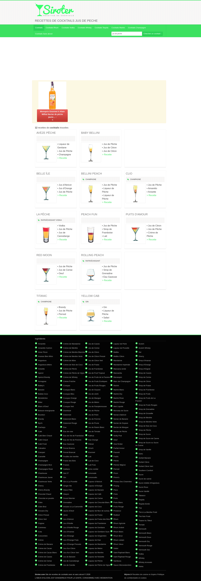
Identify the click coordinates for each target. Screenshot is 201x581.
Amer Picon (42, 352)
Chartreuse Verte (45, 482)
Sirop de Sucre (145, 434)
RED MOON (44, 255)
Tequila (141, 500)
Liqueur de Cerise (95, 498)
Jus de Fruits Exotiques (97, 381)
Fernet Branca (69, 448)
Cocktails (39, 28)
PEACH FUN (89, 214)
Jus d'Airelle (68, 523)
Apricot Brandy (44, 377)
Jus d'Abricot (68, 519)
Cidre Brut (42, 507)
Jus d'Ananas (68, 532)
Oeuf (115, 440)
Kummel (91, 452)
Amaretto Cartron (45, 348)
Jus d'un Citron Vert (71, 552)
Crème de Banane (45, 544)
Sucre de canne (145, 479)
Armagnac (42, 381)
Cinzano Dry (43, 511)
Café (40, 431)
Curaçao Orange (70, 398)
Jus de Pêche (93, 411)
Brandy (41, 419)
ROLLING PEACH (92, 255)
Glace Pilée (67, 490)
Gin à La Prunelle (70, 482)
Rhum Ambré (118, 527)
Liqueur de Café (94, 494)
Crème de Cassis (45, 557)
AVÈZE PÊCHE (46, 132)
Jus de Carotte (69, 565)
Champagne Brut (45, 465)
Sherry (141, 356)
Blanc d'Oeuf (43, 406)
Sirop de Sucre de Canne (149, 438)
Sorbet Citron (144, 462)
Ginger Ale (67, 486)
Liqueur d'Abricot (95, 482)
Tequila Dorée (144, 504)
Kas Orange (93, 440)
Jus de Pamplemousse (97, 406)
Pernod (116, 469)
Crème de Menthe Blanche (74, 352)
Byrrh (40, 423)
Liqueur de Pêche (95, 561)
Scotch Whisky (144, 348)
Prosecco (117, 511)
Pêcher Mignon (119, 465)
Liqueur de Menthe (95, 552)
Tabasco (142, 495)
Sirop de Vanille (145, 450)
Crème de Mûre (69, 360)
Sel (140, 352)
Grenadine (67, 502)
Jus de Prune (93, 423)
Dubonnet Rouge (70, 423)
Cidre (40, 502)
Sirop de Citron (145, 381)
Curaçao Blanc (69, 390)
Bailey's (41, 386)
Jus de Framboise (95, 369)
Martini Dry (117, 394)
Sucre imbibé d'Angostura (149, 483)
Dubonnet (67, 415)
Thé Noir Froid (144, 516)
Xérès (141, 566)
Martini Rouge (119, 402)
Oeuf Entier (118, 444)
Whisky (141, 558)
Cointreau (42, 527)
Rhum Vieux (118, 544)
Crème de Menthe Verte (72, 356)
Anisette (41, 369)
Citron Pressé (43, 515)
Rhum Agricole (119, 523)
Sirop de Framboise (146, 390)
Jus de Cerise (93, 348)
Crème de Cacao (45, 548)
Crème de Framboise (46, 565)
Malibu (116, 352)
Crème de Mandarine (71, 344)
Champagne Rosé (45, 469)
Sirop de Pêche (145, 430)
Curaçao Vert (68, 406)
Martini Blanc (118, 390)
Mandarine (117, 360)
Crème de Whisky (70, 377)
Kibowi (91, 444)
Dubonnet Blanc (69, 419)
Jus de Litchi (93, 394)
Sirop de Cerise (145, 377)
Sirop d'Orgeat (144, 369)
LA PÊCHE (43, 214)
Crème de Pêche (70, 369)
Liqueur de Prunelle (121, 348)
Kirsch (90, 448)
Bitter (40, 402)
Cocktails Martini (118, 28)
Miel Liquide (118, 406)
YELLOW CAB (90, 295)
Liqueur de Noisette (96, 557)
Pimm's (116, 477)
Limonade (92, 473)
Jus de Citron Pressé (96, 356)
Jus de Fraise (93, 365)
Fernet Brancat (69, 452)
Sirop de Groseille (146, 413)
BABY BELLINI (90, 132)
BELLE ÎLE (43, 173)
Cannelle (41, 456)
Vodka (59, 220)
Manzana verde (119, 369)
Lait (89, 456)
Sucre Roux (143, 487)
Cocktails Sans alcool (43, 34)
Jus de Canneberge (71, 561)
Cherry (41, 486)
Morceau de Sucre (120, 411)
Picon (115, 473)
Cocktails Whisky (84, 28)
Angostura (42, 360)
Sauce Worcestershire (122, 565)
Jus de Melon (93, 402)
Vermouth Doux (145, 537)
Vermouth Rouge (145, 546)
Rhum (115, 519)
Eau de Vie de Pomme (72, 440)
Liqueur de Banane (96, 490)
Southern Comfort (146, 470)
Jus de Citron (93, 352)
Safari (115, 548)
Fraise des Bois (69, 461)
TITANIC (41, 295)
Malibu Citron (118, 356)
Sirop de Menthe (145, 418)
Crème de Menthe (70, 348)
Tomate (142, 525)
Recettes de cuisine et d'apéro (140, 574)
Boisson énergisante (46, 411)
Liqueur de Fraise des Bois (99, 519)
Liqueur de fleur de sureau (99, 511)
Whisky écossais (145, 562)
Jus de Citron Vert (95, 360)
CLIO (129, 173)
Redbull (116, 515)
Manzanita (117, 373)
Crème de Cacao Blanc (47, 552)
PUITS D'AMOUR (137, 214)
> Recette (62, 158)
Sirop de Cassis (145, 373)
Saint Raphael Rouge (122, 557)
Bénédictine (43, 398)
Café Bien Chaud (45, 436)
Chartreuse (42, 473)
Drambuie (67, 411)
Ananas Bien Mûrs (45, 356)
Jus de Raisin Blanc (96, 427)
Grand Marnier (69, 498)
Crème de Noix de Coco (73, 365)
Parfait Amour (119, 448)
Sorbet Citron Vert (146, 466)
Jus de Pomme (94, 419)
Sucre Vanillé (144, 491)
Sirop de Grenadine (146, 409)
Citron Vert (42, 519)
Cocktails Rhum (52, 28)
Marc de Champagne (121, 381)
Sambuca (117, 561)
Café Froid (42, 444)
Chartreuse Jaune (45, 477)
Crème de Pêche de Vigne (73, 373)
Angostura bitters (45, 365)
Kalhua (91, 436)
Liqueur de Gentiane (96, 527)
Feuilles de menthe (71, 456)
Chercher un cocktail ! (152, 34)
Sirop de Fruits (144, 394)
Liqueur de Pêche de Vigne (99, 565)
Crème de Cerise (45, 561)
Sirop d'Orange (145, 365)
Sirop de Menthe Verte (148, 422)
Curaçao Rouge (69, 402)
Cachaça (41, 427)
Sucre (141, 475)
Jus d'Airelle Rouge (71, 527)
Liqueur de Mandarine (97, 544)
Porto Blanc (118, 502)
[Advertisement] (100, 58)
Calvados (42, 448)
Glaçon (66, 494)
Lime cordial (93, 469)
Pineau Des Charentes (122, 482)
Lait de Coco (93, 461)
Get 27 (66, 473)
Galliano (66, 469)
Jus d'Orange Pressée (72, 544)
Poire (115, 494)
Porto (115, 498)
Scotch (141, 344)
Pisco (115, 490)
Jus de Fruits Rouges (97, 386)
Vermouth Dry (144, 541)
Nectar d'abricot (119, 415)
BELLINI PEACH (91, 173)
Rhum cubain (118, 540)
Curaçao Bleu (68, 394)
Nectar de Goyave (120, 423)
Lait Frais (92, 465)
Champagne (91, 179)
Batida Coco (43, 394)
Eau (64, 427)
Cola (40, 532)
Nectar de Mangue (120, 427)
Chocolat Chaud (44, 494)
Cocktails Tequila (101, 28)
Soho (141, 454)
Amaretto (42, 344)
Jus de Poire (93, 415)
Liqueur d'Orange (95, 486)
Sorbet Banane (145, 458)
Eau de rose (68, 431)
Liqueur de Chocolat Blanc (99, 502)
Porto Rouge (118, 507)
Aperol (40, 373)
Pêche (116, 461)
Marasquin (117, 377)
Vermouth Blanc (145, 533)
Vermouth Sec (144, 550)
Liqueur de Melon (95, 548)
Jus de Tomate (94, 431)
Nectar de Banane (120, 419)
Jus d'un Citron (69, 548)
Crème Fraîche (69, 381)
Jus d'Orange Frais (70, 540)
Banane (41, 390)
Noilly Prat (117, 436)
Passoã (116, 452)
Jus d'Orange (68, 536)
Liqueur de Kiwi (94, 540)
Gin (87, 302)
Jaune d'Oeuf (68, 511)
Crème (41, 540)
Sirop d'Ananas (145, 360)
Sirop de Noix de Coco (148, 426)
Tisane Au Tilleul (145, 520)
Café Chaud (43, 440)
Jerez (65, 515)
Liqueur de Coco (95, 507)
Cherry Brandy (44, 490)
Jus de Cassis (94, 344)
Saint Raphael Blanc (121, 552)
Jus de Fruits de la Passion (99, 377)
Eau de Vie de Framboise (73, 436)
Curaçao (66, 386)
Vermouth (142, 529)
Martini (116, 386)
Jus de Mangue (94, 398)
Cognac (41, 523)
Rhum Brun (118, 536)
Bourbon (41, 415)
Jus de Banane (69, 557)
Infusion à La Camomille (73, 507)
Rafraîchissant (48, 220)
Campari (41, 452)
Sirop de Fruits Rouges (148, 405)
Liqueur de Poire (120, 344)
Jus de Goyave (94, 390)
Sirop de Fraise (145, 386)
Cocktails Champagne (137, 28)
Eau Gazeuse (68, 444)
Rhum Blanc (118, 532)
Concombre (42, 536)
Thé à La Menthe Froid (148, 512)
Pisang (116, 486)
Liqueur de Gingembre (97, 536)
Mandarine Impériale (121, 365)
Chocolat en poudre (46, 498)
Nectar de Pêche (120, 431)
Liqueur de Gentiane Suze (98, 532)
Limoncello (92, 477)
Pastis (115, 456)
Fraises (66, 465)
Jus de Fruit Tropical (96, 373)
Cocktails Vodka (68, 28)
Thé (140, 508)
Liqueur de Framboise (97, 523)
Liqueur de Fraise (95, 515)
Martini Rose (118, 398)
